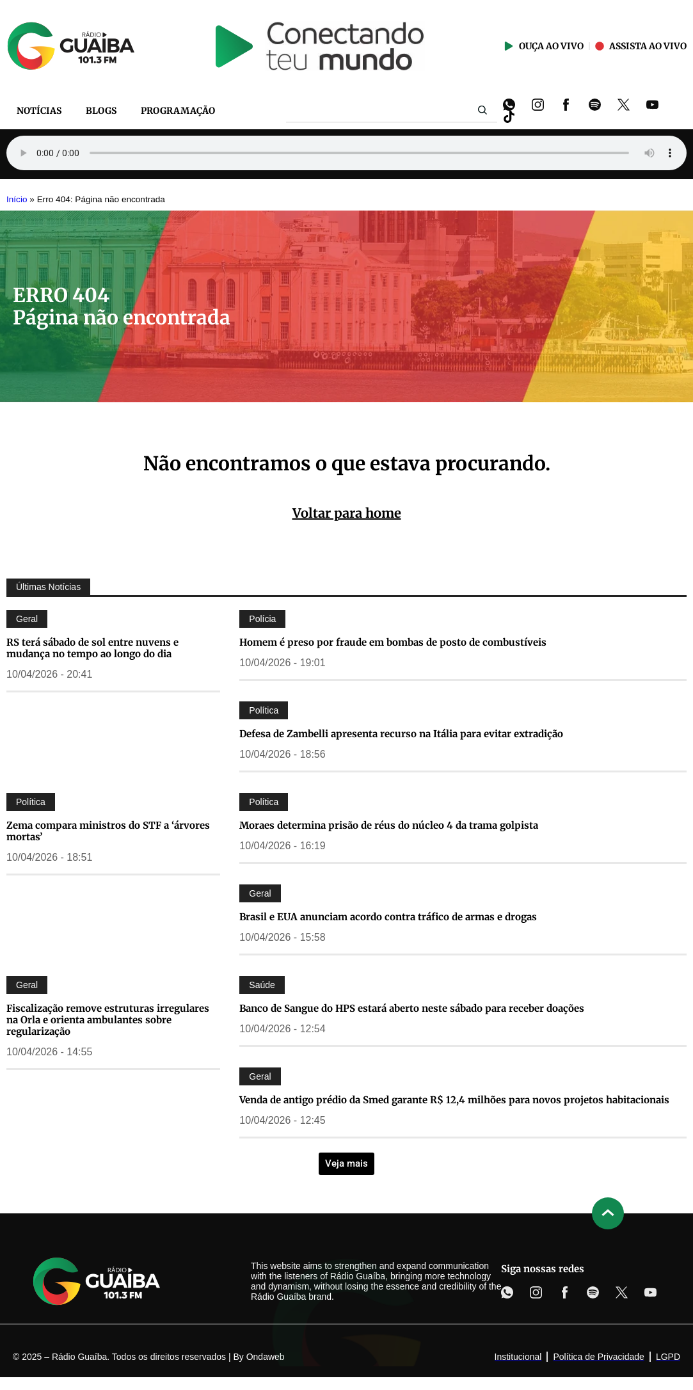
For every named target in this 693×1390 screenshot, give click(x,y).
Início (17, 199)
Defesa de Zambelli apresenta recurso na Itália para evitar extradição (401, 734)
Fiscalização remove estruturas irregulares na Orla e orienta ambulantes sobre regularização (107, 1019)
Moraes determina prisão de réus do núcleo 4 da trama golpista (388, 825)
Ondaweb (265, 1357)
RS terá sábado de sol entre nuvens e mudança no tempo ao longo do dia (92, 648)
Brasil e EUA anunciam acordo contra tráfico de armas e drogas (388, 917)
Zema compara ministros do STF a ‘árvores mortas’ (108, 831)
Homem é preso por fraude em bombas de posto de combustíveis (392, 642)
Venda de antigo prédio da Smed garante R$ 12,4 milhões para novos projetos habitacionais (454, 1100)
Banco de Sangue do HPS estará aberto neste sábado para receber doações (411, 1008)
